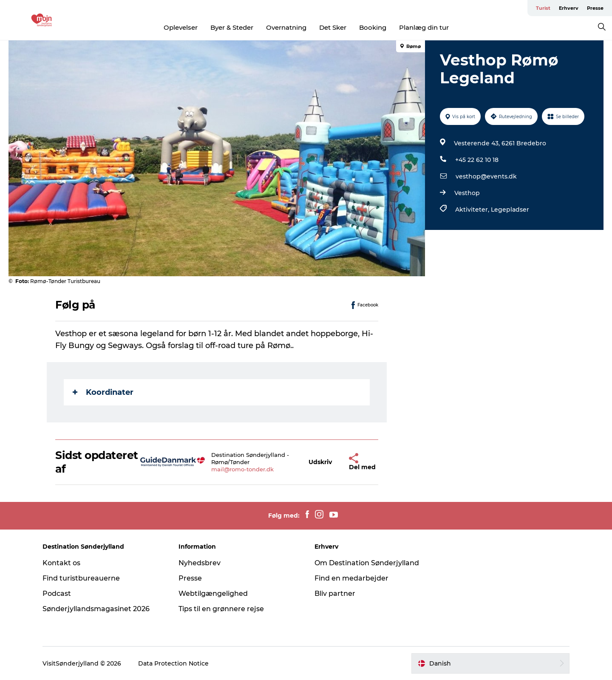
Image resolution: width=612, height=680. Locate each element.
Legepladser (510, 209)
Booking (372, 27)
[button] (320, 462)
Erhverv (568, 8)
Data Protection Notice (173, 663)
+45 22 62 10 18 (477, 160)
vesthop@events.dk (486, 176)
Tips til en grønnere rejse (221, 609)
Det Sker (332, 27)
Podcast (56, 593)
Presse (595, 8)
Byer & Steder (231, 27)
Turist (543, 8)
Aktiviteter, (473, 209)
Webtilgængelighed (213, 593)
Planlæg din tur (424, 27)
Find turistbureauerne (81, 578)
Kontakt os (61, 563)
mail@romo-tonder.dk (242, 469)
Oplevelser (181, 27)
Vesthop (467, 193)
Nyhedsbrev (199, 563)
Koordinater (103, 392)
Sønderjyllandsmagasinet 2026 (96, 609)
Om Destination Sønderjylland (366, 563)
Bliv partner (334, 593)
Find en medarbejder (351, 578)
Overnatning (286, 27)
